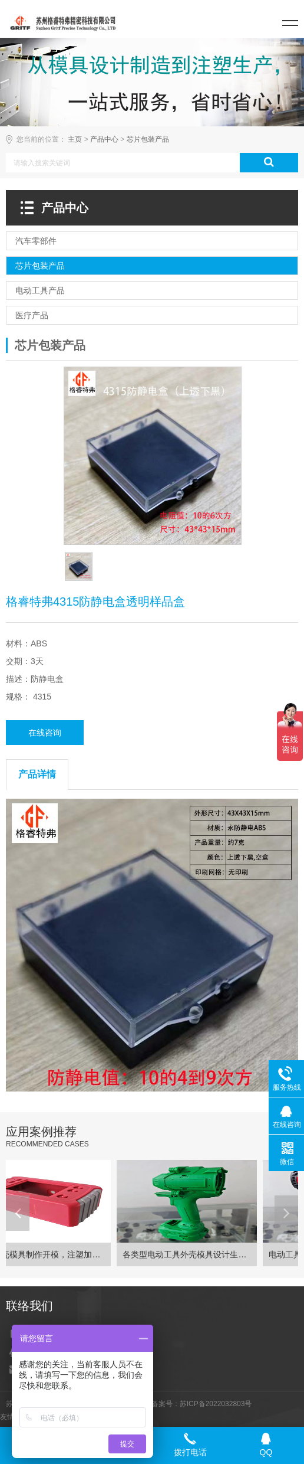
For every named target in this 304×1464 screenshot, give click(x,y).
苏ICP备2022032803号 (216, 1404)
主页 (75, 139)
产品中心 (104, 139)
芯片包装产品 (148, 139)
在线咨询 (44, 732)
